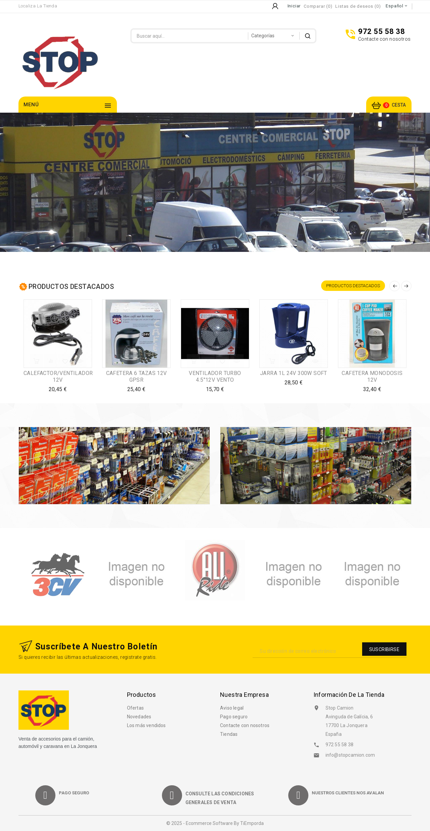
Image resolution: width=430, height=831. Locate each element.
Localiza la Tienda (37, 5)
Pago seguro (234, 716)
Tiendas (229, 734)
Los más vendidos (146, 725)
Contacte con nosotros (244, 725)
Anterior (394, 286)
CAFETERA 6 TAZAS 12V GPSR (136, 376)
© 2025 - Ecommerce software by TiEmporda (215, 823)
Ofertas (135, 708)
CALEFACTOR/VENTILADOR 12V (58, 376)
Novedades (139, 716)
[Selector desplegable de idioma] (397, 6)
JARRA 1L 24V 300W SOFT (293, 373)
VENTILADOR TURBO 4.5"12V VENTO (215, 376)
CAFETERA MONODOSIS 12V (372, 376)
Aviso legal (232, 708)
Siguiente (406, 286)
